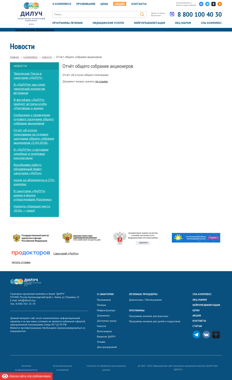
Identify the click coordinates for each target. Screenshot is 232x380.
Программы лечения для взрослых (148, 316)
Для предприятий (107, 347)
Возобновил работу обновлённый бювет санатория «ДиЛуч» (28, 169)
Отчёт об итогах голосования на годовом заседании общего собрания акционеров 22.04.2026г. (34, 136)
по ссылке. (101, 81)
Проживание (85, 4)
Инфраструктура (106, 310)
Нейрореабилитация (149, 23)
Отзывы (101, 341)
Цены (104, 4)
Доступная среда (106, 320)
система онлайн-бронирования (34, 30)
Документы (103, 315)
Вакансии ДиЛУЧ (106, 336)
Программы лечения (67, 23)
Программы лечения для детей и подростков (154, 321)
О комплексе (61, 4)
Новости (101, 326)
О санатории (105, 294)
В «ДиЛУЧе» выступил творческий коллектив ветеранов (29, 88)
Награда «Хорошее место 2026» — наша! (32, 208)
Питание (101, 305)
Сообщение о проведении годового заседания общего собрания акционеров (34, 119)
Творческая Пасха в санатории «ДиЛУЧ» (28, 75)
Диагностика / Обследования (145, 299)
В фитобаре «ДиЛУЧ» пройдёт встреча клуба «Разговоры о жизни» (30, 104)
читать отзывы (21, 262)
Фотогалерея (104, 331)
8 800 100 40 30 (199, 14)
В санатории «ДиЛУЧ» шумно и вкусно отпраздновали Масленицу (33, 195)
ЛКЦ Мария (183, 23)
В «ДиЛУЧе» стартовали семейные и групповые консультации (31, 153)
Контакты (139, 4)
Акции (120, 4)
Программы (136, 310)
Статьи (197, 326)
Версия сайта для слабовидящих (26, 376)
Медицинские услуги (108, 23)
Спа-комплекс (211, 23)
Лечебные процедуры (143, 294)
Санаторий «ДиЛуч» (66, 253)
